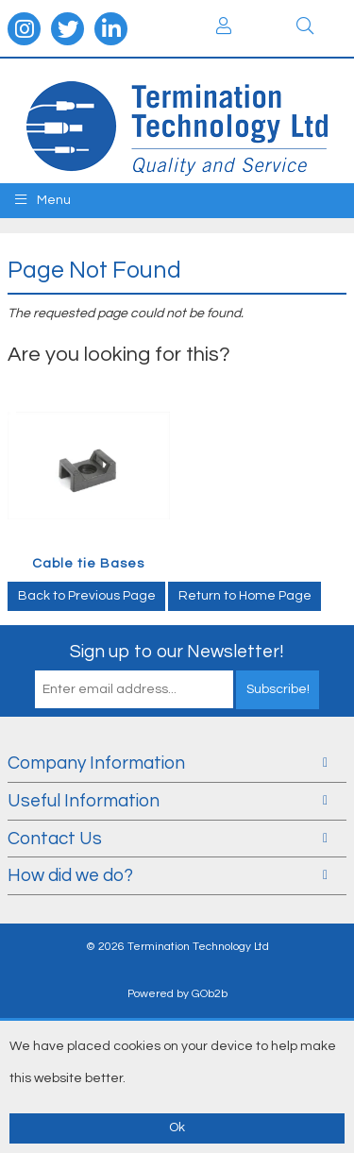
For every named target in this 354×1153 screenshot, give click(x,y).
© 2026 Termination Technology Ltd (177, 947)
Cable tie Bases (88, 563)
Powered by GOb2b (177, 994)
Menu (43, 200)
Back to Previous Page (87, 595)
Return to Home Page (245, 595)
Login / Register (223, 25)
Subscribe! (278, 689)
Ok (177, 1127)
